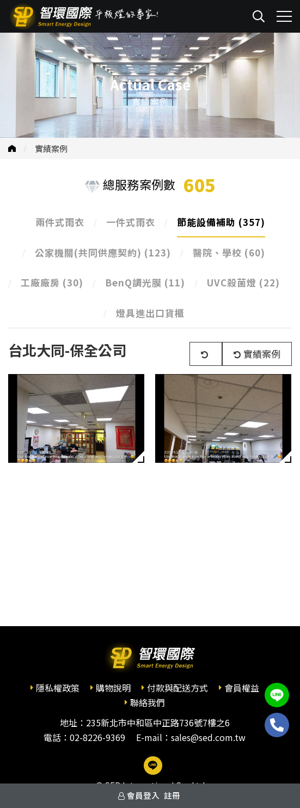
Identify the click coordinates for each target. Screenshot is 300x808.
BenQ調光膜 (145, 282)
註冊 (172, 795)
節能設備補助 (221, 222)
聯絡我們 (147, 702)
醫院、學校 (229, 252)
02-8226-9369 (97, 737)
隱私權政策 (57, 687)
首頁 (12, 148)
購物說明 (113, 687)
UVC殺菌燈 (243, 282)
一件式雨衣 (130, 222)
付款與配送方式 (177, 687)
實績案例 (51, 148)
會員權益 (241, 687)
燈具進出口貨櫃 (150, 313)
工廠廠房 (52, 282)
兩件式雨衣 (59, 222)
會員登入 (143, 795)
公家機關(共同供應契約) (103, 252)
